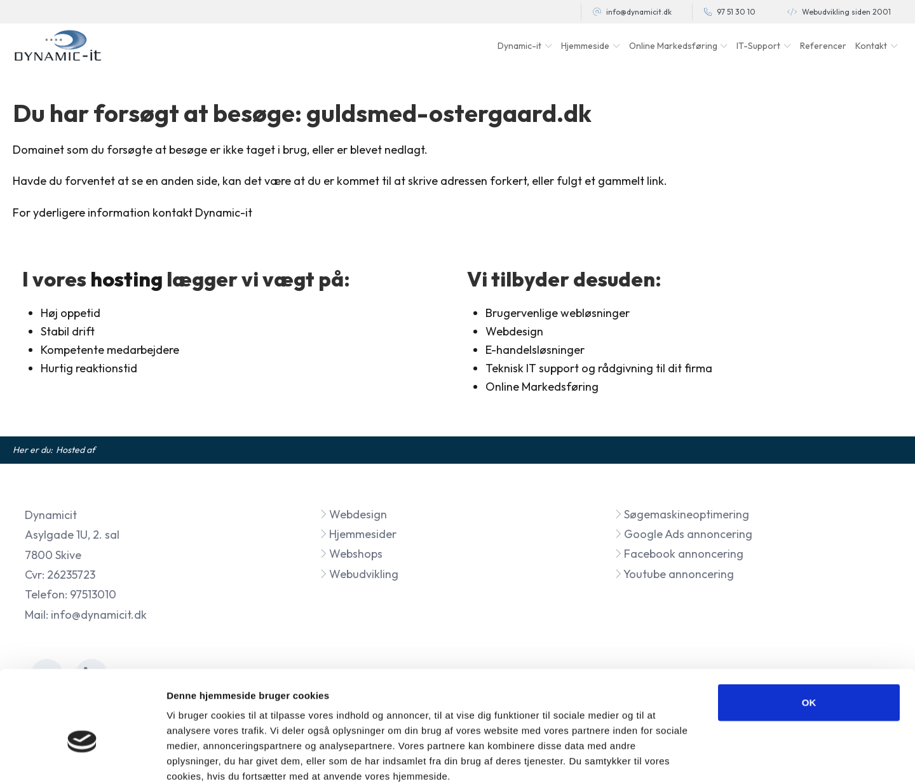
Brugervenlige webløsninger (557, 313)
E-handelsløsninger (535, 349)
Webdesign (353, 514)
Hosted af (75, 449)
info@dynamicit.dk (639, 12)
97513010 (93, 594)
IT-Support (758, 45)
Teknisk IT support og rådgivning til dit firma (598, 368)
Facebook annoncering (678, 553)
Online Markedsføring (542, 386)
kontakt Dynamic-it (202, 212)
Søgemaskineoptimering (681, 514)
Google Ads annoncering (683, 534)
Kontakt (871, 45)
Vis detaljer (660, 757)
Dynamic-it (519, 45)
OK (809, 631)
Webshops (351, 553)
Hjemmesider (358, 534)
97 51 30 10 (736, 12)
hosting (126, 279)
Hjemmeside (585, 45)
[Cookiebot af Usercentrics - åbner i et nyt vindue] (82, 757)
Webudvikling (359, 574)
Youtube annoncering (674, 574)
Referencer (823, 45)
